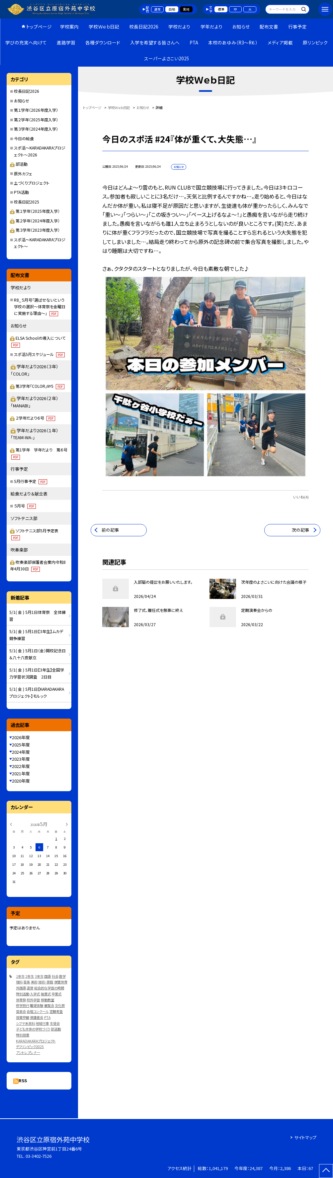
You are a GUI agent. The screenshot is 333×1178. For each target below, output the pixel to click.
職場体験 (36, 1005)
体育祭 (21, 999)
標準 (221, 9)
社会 (55, 976)
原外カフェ (23, 173)
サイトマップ (305, 1137)
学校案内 (69, 26)
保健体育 (60, 981)
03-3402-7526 (38, 1156)
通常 (157, 9)
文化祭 (60, 1005)
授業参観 (22, 1017)
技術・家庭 (45, 981)
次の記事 (300, 530)
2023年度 (21, 759)
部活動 (19, 164)
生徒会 (55, 1023)
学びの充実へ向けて (26, 42)
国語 (47, 976)
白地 (172, 9)
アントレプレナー (28, 1052)
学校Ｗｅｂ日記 (104, 26)
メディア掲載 (280, 42)
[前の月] (11, 824)
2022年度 (21, 766)
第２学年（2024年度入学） (35, 220)
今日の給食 (24, 138)
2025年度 (21, 744)
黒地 (186, 9)
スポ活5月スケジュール (39, 354)
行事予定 (297, 26)
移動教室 (47, 999)
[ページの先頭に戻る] (326, 1171)
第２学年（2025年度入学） (36, 119)
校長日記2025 (26, 202)
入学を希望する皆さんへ (155, 42)
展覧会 (49, 1005)
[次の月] (67, 824)
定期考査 (56, 1011)
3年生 (39, 976)
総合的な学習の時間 (49, 987)
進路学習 (66, 42)
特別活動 (22, 993)
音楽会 (21, 1011)
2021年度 (21, 773)
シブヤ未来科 (25, 1023)
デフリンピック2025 (30, 1046)
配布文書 (269, 26)
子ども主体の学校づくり (33, 1029)
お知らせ (241, 26)
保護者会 (36, 1017)
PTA (194, 42)
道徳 (30, 987)
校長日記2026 (143, 26)
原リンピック (315, 42)
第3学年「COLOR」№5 (40, 386)
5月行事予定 (30, 481)
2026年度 (21, 737)
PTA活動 (21, 192)
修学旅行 (22, 1005)
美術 (34, 981)
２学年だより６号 (35, 418)
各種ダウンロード (102, 42)
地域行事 (42, 1023)
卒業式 (56, 993)
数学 (62, 976)
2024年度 (21, 752)
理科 (19, 981)
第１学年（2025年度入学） (35, 211)
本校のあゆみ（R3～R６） (233, 42)
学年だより (211, 26)
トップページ (39, 26)
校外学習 (33, 999)
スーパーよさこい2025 (166, 58)
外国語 (21, 987)
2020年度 (21, 781)
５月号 (25, 505)
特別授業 (22, 1034)
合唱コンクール (37, 1011)
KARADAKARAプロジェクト (36, 1040)
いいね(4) (301, 497)
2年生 (29, 976)
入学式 (35, 993)
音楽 (26, 981)
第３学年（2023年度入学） (35, 230)
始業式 (46, 993)
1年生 (20, 976)
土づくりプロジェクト (31, 183)
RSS (23, 1080)
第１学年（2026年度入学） (36, 110)
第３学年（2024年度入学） (36, 129)
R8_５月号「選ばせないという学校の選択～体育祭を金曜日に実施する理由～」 (39, 306)
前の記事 (110, 530)
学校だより (179, 26)
